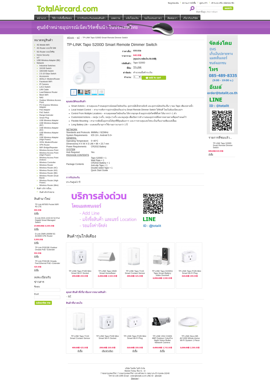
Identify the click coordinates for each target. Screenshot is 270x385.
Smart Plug (44, 118)
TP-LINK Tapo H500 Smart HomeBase (107, 272)
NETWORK (71, 129)
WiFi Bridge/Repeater (48, 147)
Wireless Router (46, 165)
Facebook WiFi (45, 81)
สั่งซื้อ (36, 213)
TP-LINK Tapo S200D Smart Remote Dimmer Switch (223, 145)
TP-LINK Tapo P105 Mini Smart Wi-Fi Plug (190, 272)
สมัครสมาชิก (228, 3)
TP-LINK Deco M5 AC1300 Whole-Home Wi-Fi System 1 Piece (190, 338)
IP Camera (44, 84)
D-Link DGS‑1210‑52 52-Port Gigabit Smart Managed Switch (47, 220)
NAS (41, 97)
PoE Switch (44, 112)
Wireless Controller (47, 162)
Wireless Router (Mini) (49, 185)
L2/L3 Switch (44, 87)
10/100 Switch (45, 68)
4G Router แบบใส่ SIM (46, 48)
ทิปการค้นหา (212, 12)
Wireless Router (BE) (48, 173)
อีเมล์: (36, 294)
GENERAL (71, 138)
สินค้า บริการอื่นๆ (44, 188)
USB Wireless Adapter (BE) (48, 60)
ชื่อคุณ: (37, 287)
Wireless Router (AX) (48, 170)
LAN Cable (44, 89)
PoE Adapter (44, 110)
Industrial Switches (47, 66)
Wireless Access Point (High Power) (48, 154)
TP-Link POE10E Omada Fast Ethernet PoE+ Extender (47, 262)
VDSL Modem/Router (48, 142)
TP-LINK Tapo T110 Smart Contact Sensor (135, 272)
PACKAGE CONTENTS (77, 155)
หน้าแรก (70, 38)
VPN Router (44, 145)
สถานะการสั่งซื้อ (189, 3)
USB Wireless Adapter (49, 120)
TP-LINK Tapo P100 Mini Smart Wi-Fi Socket (80, 272)
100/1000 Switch (46, 71)
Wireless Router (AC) (48, 168)
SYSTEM (70, 149)
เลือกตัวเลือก (107, 351)
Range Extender (46, 115)
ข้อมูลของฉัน (173, 3)
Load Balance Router (48, 92)
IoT (38, 58)
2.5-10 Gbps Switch (47, 73)
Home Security (43, 55)
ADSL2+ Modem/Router (49, 79)
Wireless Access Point (48, 150)
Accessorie (44, 76)
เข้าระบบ (215, 3)
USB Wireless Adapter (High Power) (49, 138)
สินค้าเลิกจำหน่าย (46, 192)
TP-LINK (137, 67)
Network (40, 63)
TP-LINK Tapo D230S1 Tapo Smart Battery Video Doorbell (162, 273)
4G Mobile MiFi (43, 45)
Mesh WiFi (44, 95)
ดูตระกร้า (204, 3)
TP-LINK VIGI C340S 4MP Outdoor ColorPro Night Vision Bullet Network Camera (162, 339)
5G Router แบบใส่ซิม (46, 52)
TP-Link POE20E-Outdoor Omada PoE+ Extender (46, 248)
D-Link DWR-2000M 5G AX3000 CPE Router (45, 235)
